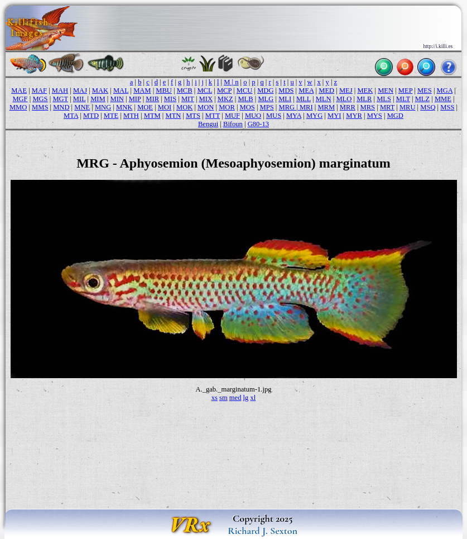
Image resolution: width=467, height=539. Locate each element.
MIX (206, 99)
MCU (245, 90)
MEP (405, 90)
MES (424, 90)
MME (443, 99)
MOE (145, 107)
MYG (314, 116)
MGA (445, 90)
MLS (384, 99)
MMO (18, 107)
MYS (374, 116)
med (235, 398)
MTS (193, 116)
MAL (120, 90)
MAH (60, 90)
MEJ (346, 90)
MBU (164, 90)
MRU (407, 107)
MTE (111, 116)
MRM (326, 107)
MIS (170, 99)
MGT (60, 99)
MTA (71, 116)
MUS (273, 116)
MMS (40, 107)
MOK (184, 107)
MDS (285, 90)
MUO (253, 116)
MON (206, 107)
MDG (265, 90)
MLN (323, 99)
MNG (103, 107)
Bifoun (233, 124)
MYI (334, 116)
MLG (265, 99)
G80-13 (258, 124)
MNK (124, 107)
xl (253, 398)
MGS (39, 99)
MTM (152, 116)
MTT (212, 116)
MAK (100, 90)
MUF (232, 116)
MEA (306, 90)
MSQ (427, 107)
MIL (79, 99)
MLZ (422, 99)
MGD (395, 116)
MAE (19, 90)
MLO (344, 99)
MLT (403, 99)
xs (214, 398)
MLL (303, 99)
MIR (152, 99)
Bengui (208, 124)
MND (61, 107)
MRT (387, 107)
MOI (164, 107)
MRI (306, 107)
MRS (367, 107)
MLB (245, 99)
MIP (135, 99)
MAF (39, 90)
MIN (117, 99)
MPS (267, 107)
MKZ (225, 99)
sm (223, 398)
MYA (293, 116)
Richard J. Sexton (262, 530)
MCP (224, 90)
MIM (97, 99)
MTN (173, 116)
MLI (284, 99)
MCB (184, 90)
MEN (385, 90)
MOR (227, 107)
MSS (447, 107)
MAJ (80, 90)
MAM (142, 90)
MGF (19, 99)
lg (246, 398)
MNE (82, 107)
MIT (187, 99)
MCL (204, 90)
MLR (364, 99)
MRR (347, 107)
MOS (247, 107)
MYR (354, 116)
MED (326, 90)
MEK (365, 90)
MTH (131, 116)
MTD (91, 116)
